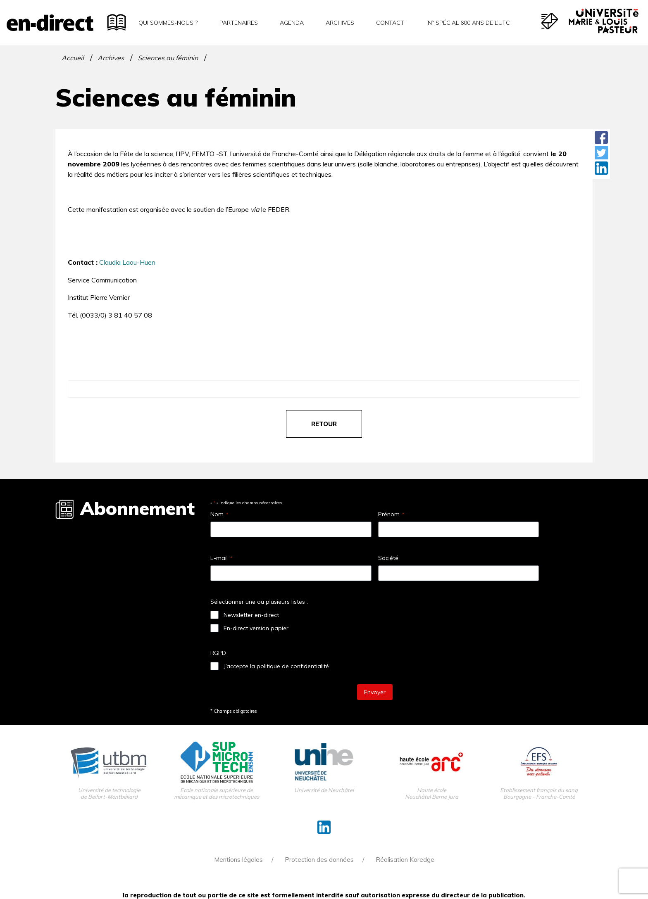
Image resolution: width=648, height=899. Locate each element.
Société (388, 558)
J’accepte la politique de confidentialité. (277, 666)
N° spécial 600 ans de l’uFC (468, 22)
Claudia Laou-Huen (127, 262)
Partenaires (238, 22)
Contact (390, 22)
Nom (219, 514)
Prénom (391, 514)
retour (324, 424)
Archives (340, 22)
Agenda (292, 22)
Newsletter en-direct (251, 615)
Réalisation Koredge (405, 859)
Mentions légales (238, 859)
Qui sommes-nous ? (168, 22)
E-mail (221, 558)
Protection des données (319, 859)
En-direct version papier (256, 628)
